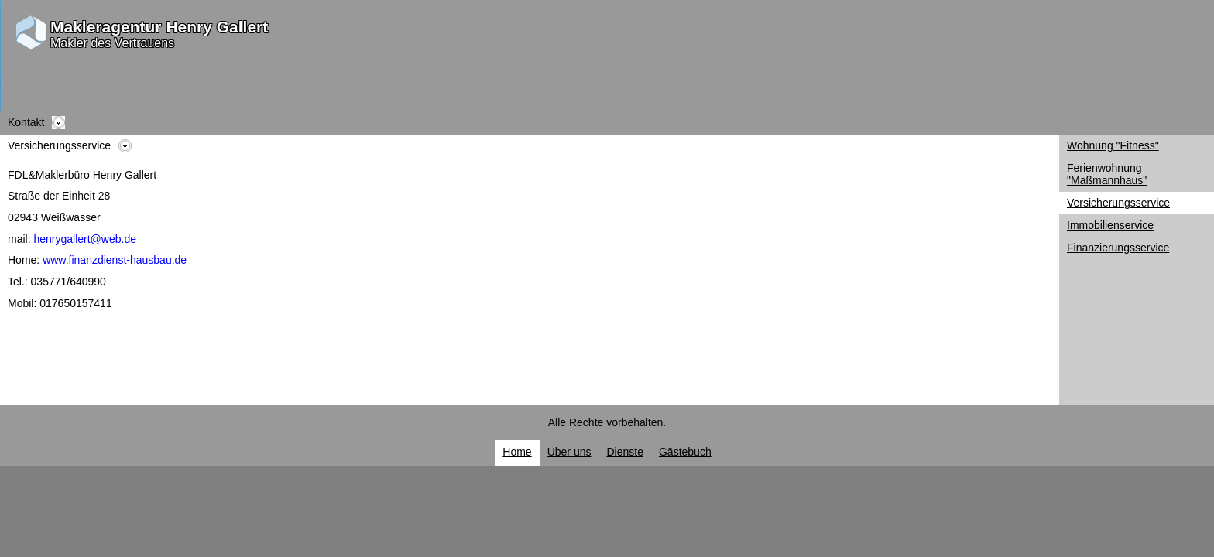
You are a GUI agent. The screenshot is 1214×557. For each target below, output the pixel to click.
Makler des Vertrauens (112, 43)
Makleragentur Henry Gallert (159, 27)
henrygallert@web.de (84, 239)
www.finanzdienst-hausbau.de (115, 260)
